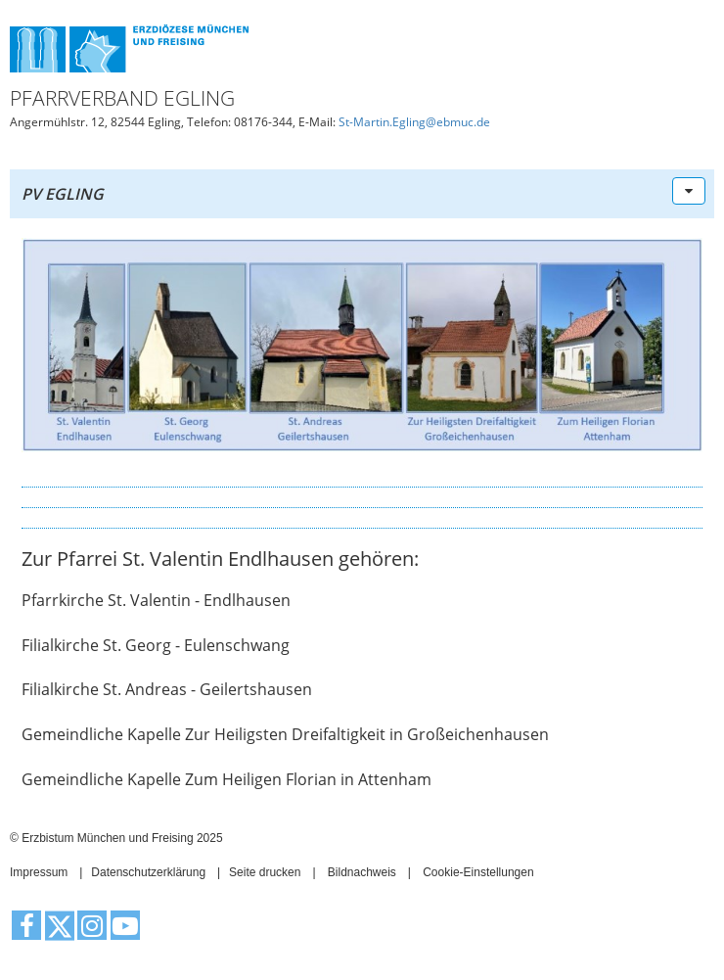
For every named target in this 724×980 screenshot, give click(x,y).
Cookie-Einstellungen (478, 872)
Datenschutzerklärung (148, 872)
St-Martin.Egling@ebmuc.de (414, 122)
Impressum (39, 872)
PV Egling (63, 194)
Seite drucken (264, 872)
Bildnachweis (362, 872)
